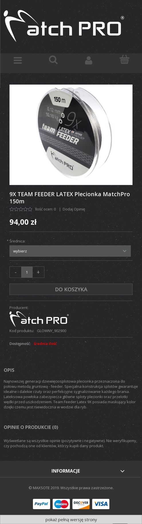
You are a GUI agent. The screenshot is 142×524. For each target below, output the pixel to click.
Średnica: (17, 241)
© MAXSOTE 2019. (44, 487)
